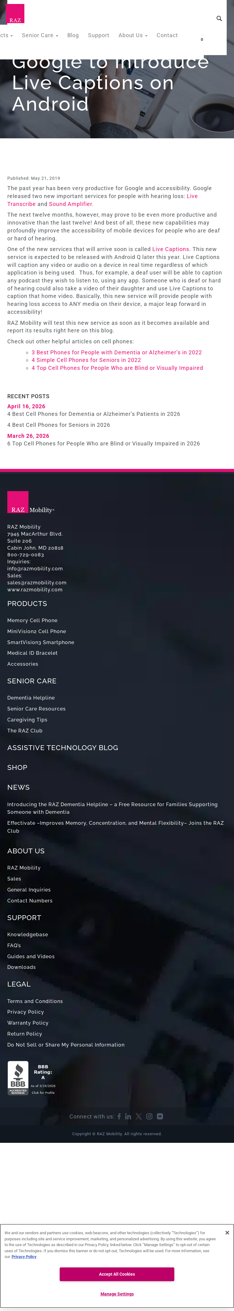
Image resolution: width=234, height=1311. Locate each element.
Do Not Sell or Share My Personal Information (66, 1045)
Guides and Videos (31, 956)
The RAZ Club (25, 731)
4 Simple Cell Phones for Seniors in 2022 (86, 360)
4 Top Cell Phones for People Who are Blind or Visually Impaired (117, 368)
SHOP (17, 767)
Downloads (21, 967)
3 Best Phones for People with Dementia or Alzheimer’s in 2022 (118, 352)
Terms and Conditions (35, 1001)
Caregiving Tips (27, 720)
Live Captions (170, 249)
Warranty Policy (28, 1023)
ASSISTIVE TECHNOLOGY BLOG (62, 747)
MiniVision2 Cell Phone (36, 631)
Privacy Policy (25, 1012)
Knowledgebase (27, 934)
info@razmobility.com (35, 569)
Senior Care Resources (36, 709)
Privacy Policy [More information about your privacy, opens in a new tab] (24, 1256)
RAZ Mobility (24, 868)
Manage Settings (117, 1294)
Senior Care (49, 37)
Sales (14, 879)
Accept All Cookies (117, 1274)
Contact (168, 37)
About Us (136, 37)
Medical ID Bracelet (32, 653)
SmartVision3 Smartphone (40, 642)
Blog (80, 37)
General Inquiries (29, 890)
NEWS (18, 787)
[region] (117, 1266)
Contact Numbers (30, 901)
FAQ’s (14, 945)
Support (104, 37)
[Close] (227, 1232)
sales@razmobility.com (37, 583)
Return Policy (24, 1034)
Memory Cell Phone (32, 620)
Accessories (22, 664)
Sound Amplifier (70, 204)
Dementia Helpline (31, 698)
